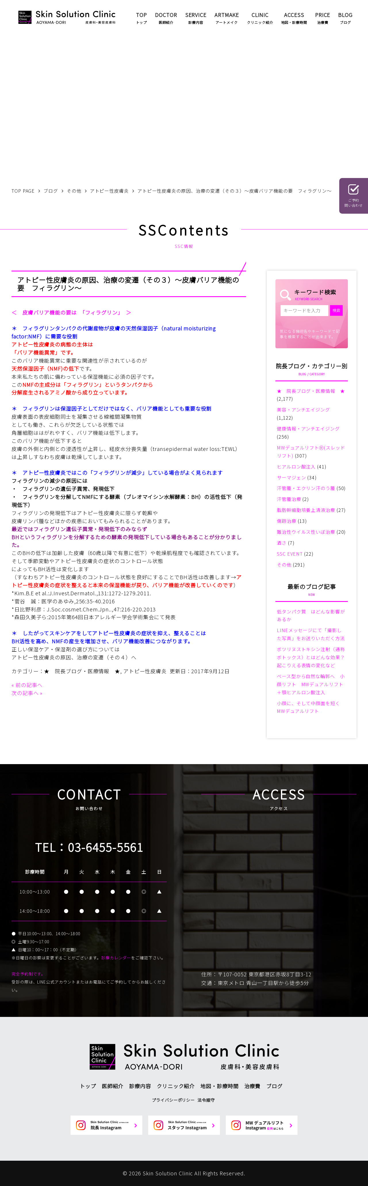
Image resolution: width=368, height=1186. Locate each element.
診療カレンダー (116, 958)
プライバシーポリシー (173, 1100)
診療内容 (140, 1086)
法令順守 (206, 1100)
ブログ (274, 1086)
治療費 (252, 1086)
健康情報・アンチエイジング (308, 428)
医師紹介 (113, 1086)
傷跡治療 (286, 520)
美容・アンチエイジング (303, 409)
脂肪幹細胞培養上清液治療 (306, 509)
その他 (284, 564)
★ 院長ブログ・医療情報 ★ (82, 671)
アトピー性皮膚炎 (145, 671)
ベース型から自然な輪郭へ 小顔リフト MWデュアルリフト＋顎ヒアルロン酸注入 (311, 684)
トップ (88, 1086)
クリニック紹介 (176, 1086)
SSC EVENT (290, 553)
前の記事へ (29, 684)
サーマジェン (291, 477)
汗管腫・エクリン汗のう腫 (306, 488)
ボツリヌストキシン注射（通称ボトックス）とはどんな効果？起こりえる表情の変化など (311, 657)
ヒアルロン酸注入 (296, 466)
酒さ (282, 542)
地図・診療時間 (219, 1086)
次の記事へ (25, 693)
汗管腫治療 (289, 499)
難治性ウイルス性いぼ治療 (306, 531)
